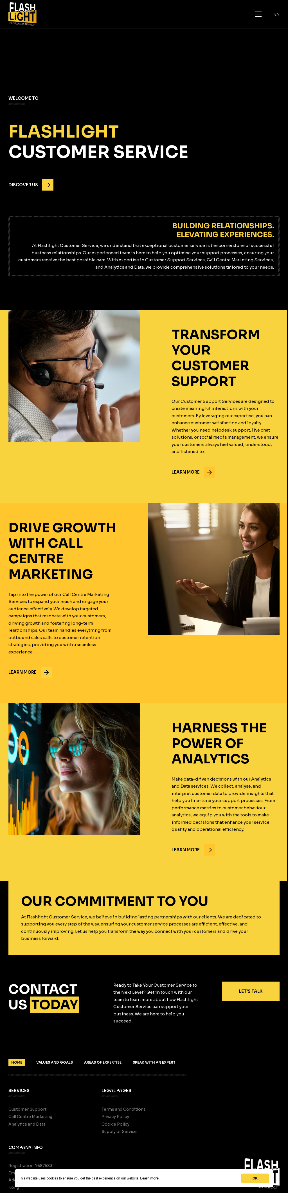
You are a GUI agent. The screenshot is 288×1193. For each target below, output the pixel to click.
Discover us (30, 185)
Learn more (149, 1178)
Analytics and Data (27, 1124)
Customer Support (27, 1109)
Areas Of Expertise (103, 1062)
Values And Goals (54, 1062)
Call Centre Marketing (30, 1116)
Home (16, 1062)
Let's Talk (251, 991)
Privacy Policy (115, 1116)
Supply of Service (119, 1131)
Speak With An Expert (154, 1062)
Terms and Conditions (124, 1109)
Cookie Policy (115, 1124)
